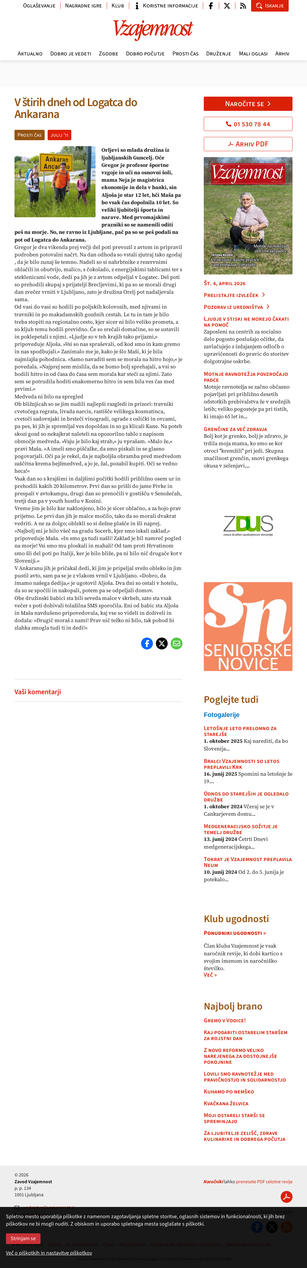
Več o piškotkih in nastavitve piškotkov (49, 1253)
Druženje (218, 53)
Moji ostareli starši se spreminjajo (234, 1118)
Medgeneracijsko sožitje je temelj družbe (241, 829)
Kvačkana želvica (226, 1103)
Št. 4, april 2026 (224, 283)
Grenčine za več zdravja (235, 429)
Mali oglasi (253, 53)
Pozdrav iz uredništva (237, 307)
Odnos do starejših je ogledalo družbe (246, 797)
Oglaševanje (39, 5)
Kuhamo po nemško (229, 1092)
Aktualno (30, 53)
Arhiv (282, 53)
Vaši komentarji (37, 692)
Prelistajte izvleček (235, 295)
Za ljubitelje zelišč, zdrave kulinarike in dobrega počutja (244, 1136)
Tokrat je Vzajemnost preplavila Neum (248, 862)
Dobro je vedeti (70, 53)
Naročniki (213, 1181)
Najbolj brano (233, 1006)
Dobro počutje (145, 53)
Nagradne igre (83, 5)
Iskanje (270, 5)
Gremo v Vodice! (225, 1020)
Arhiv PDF (248, 144)
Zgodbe (108, 53)
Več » (210, 975)
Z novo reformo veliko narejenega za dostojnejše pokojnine (240, 1056)
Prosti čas (185, 53)
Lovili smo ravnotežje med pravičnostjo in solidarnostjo (245, 1077)
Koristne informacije (166, 5)
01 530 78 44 (248, 124)
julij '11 (59, 135)
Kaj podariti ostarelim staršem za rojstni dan (245, 1035)
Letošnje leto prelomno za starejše (240, 731)
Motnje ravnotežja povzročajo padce (246, 377)
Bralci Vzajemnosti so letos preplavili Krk (241, 764)
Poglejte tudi (231, 699)
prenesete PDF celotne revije (264, 1181)
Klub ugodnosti (236, 919)
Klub (118, 5)
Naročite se (248, 103)
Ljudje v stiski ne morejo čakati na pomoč (246, 322)
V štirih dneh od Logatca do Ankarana (75, 108)
